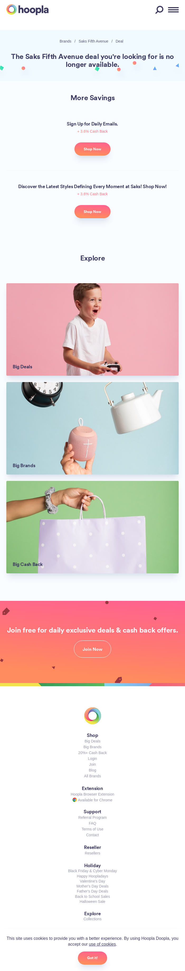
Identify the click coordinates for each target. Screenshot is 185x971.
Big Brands (92, 747)
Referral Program (92, 817)
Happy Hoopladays (92, 876)
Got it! (92, 957)
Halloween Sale (92, 901)
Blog (92, 770)
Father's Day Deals (92, 891)
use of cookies (102, 944)
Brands (65, 41)
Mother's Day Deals (93, 886)
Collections (92, 919)
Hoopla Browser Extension (92, 794)
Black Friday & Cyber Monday (92, 871)
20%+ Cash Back (92, 753)
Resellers (92, 853)
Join (92, 764)
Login (92, 758)
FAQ (92, 823)
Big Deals (93, 741)
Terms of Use (92, 829)
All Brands (92, 776)
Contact (92, 835)
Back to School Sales (92, 896)
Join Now (92, 649)
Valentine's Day (92, 881)
